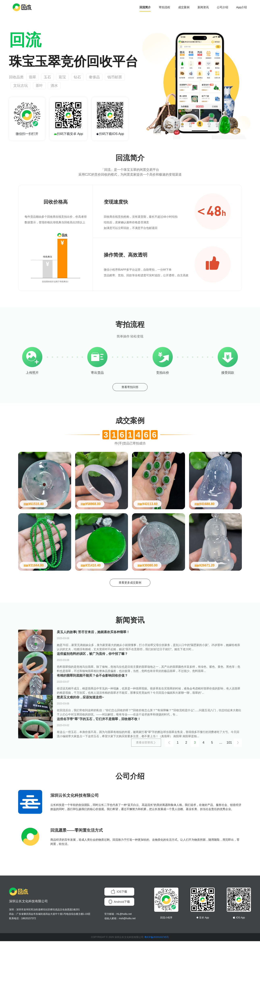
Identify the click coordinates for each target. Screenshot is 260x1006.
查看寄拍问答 (130, 388)
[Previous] (166, 807)
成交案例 (183, 7)
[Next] (237, 807)
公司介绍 (222, 7)
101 (229, 807)
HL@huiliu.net (124, 978)
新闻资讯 (203, 7)
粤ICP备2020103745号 (156, 1002)
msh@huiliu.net (127, 983)
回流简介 (145, 7)
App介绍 (241, 7)
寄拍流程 (164, 7)
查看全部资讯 (144, 807)
